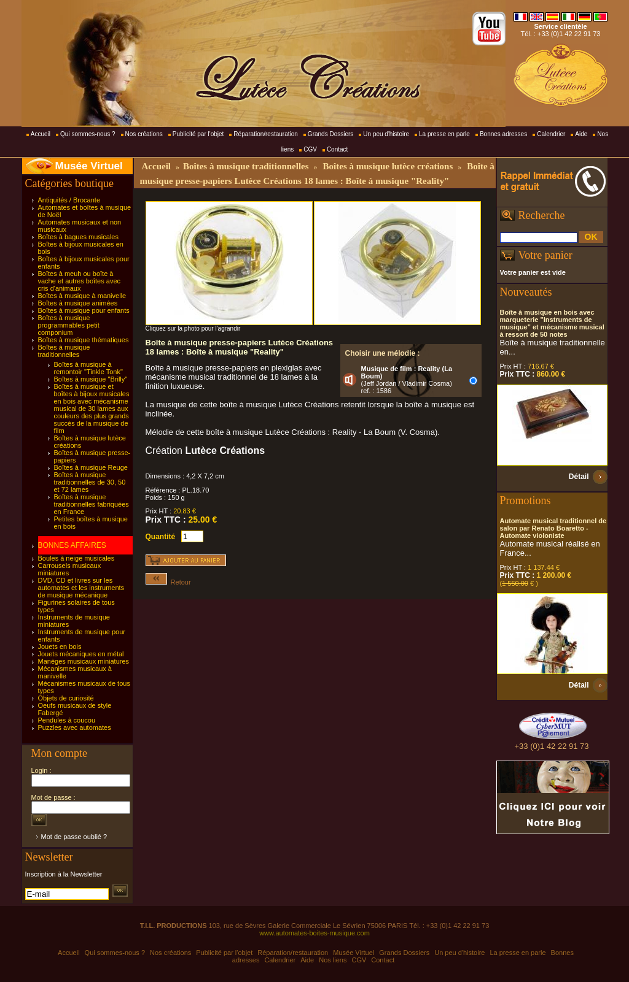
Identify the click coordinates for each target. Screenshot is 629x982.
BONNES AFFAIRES (72, 545)
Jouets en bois (60, 646)
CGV (310, 149)
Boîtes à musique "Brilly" (91, 379)
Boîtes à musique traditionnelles (64, 350)
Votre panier (545, 255)
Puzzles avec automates (74, 727)
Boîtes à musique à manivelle (82, 295)
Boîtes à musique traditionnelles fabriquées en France (91, 504)
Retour (168, 582)
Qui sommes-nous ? (87, 134)
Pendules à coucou (67, 720)
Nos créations (144, 134)
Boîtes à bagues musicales (78, 236)
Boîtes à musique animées (78, 303)
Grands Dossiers (330, 134)
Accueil (40, 134)
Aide (581, 134)
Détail (579, 476)
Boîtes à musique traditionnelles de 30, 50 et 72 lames (90, 482)
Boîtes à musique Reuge (91, 467)
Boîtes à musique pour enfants (84, 310)
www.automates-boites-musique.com (314, 933)
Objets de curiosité (66, 698)
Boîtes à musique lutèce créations (388, 166)
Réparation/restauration (265, 134)
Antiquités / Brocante (69, 200)
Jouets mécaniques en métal (81, 654)
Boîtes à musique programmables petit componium (69, 325)
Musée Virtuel (89, 166)
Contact (337, 149)
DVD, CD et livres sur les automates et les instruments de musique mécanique (81, 588)
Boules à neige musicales (76, 558)
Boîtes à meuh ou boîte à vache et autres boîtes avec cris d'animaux (79, 281)
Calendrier (551, 134)
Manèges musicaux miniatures (84, 661)
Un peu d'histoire (386, 134)
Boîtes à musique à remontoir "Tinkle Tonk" (88, 368)
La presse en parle (444, 134)
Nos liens (332, 960)
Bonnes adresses (503, 134)
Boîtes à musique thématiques (83, 339)
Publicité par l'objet (198, 134)
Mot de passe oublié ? (74, 836)
